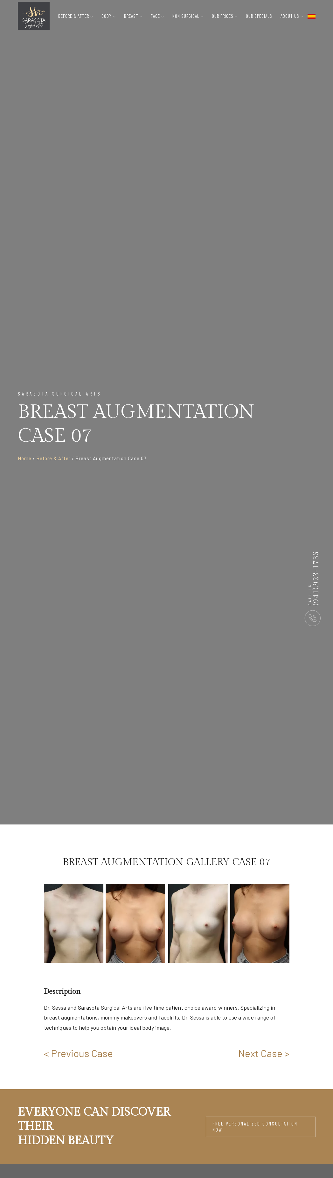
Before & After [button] (75, 16)
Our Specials (259, 16)
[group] (104, 923)
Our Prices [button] (225, 16)
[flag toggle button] (312, 16)
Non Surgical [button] (188, 16)
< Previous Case (78, 1052)
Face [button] (157, 16)
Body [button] (108, 16)
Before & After (53, 458)
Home (24, 458)
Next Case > (263, 1052)
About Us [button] (292, 16)
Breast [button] (133, 16)
